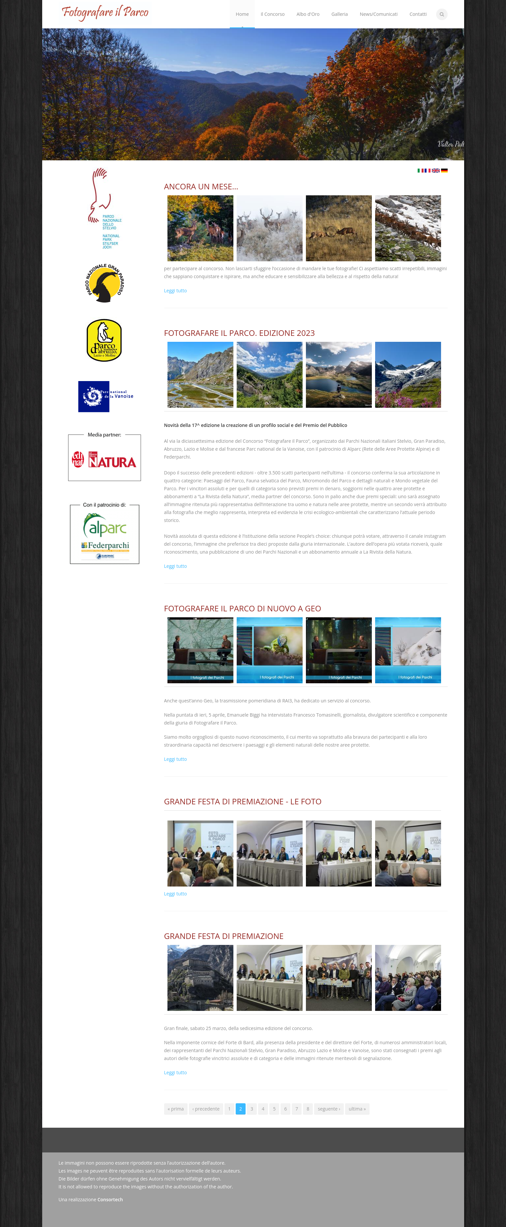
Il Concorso (271, 8)
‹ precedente (206, 1109)
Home (242, 14)
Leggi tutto (175, 290)
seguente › (329, 1109)
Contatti (418, 14)
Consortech (110, 1199)
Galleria (339, 14)
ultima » (357, 1109)
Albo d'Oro (308, 14)
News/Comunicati (379, 14)
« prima (176, 1109)
